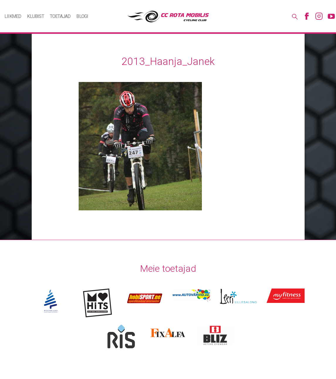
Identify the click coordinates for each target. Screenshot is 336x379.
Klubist (35, 16)
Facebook (306, 16)
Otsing (294, 16)
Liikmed (12, 16)
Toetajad (60, 16)
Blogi (82, 16)
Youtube (331, 16)
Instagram (319, 16)
